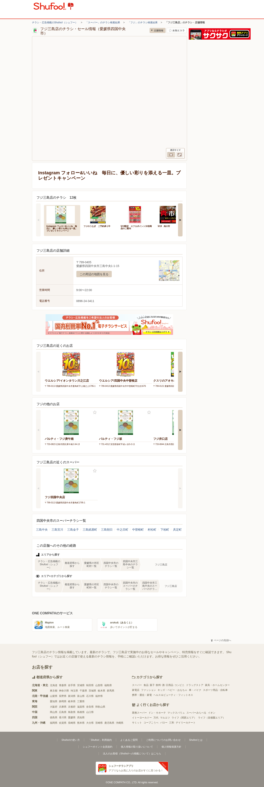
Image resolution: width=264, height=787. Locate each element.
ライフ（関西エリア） (184, 717)
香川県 (62, 717)
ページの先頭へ (221, 640)
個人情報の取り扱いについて (137, 746)
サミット (137, 722)
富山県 (81, 696)
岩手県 (71, 685)
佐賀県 (62, 722)
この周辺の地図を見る (94, 274)
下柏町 (164, 529)
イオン (211, 712)
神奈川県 (64, 690)
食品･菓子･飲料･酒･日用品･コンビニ (164, 685)
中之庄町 (122, 529)
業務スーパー (139, 712)
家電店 (135, 690)
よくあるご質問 (129, 740)
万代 (155, 717)
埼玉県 (74, 690)
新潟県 (71, 696)
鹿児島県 (109, 722)
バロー (163, 722)
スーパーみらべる (196, 712)
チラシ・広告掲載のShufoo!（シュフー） (55, 22)
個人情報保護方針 (171, 746)
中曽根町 (138, 529)
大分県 (90, 722)
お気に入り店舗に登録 (177, 30)
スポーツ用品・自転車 (215, 690)
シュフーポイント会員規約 (97, 746)
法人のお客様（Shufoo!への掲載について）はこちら (132, 753)
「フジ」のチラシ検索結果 (143, 22)
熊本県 (81, 722)
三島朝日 (107, 529)
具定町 (177, 529)
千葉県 (83, 690)
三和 (171, 722)
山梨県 (53, 696)
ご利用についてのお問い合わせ (163, 740)
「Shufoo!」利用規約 (100, 740)
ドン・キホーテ (157, 712)
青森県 (62, 685)
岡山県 (53, 712)
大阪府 (53, 706)
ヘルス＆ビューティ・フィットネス (173, 695)
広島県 (62, 712)
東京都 (53, 690)
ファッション (148, 690)
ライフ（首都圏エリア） (211, 717)
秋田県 (90, 685)
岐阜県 (71, 701)
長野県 (62, 696)
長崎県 (71, 722)
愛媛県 (71, 717)
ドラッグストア (194, 685)
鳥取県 (71, 712)
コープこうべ (151, 722)
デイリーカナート (186, 722)
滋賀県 (81, 706)
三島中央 (42, 529)
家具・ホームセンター (217, 685)
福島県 (108, 685)
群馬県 (110, 690)
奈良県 (90, 706)
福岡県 (53, 722)
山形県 (99, 685)
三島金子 (73, 529)
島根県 (81, 712)
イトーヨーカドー (142, 717)
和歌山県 (100, 706)
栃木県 (101, 690)
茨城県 (92, 690)
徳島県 (53, 717)
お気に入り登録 (94, 412)
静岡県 (62, 701)
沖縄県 (119, 722)
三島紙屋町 (90, 529)
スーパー (137, 685)
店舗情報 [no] (158, 30)
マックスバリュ (176, 712)
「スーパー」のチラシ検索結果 (102, 22)
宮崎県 (99, 722)
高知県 (81, 717)
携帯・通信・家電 (142, 695)
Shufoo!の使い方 (70, 740)
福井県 (99, 696)
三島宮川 (57, 529)
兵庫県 (62, 706)
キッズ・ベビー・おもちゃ (172, 690)
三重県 (81, 701)
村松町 (152, 529)
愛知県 (53, 701)
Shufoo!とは (196, 740)
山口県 (90, 712)
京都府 (71, 706)
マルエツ (165, 717)
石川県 (90, 696)
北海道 (53, 685)
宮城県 (81, 685)
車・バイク (195, 690)
